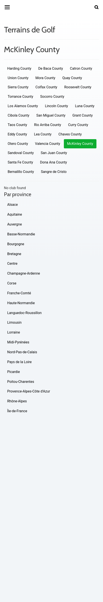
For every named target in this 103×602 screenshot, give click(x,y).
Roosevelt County (77, 87)
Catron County (81, 68)
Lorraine (13, 332)
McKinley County (80, 144)
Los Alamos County (23, 106)
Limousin (14, 322)
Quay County (72, 78)
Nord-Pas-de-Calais (22, 352)
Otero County (18, 144)
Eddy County (17, 134)
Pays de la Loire (19, 362)
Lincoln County (56, 106)
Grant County (82, 115)
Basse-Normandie (21, 234)
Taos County (17, 125)
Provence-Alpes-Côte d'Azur (28, 391)
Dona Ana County (53, 162)
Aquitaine (14, 214)
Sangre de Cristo (53, 172)
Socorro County (52, 96)
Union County (18, 78)
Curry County (78, 125)
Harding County (19, 68)
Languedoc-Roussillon (24, 313)
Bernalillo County (21, 172)
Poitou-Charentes (20, 382)
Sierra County (18, 87)
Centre (12, 263)
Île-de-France (17, 411)
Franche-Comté (19, 293)
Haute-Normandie (21, 303)
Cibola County (18, 115)
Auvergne (14, 224)
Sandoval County (21, 153)
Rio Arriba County (47, 125)
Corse (11, 283)
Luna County (84, 106)
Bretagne (14, 254)
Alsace (12, 204)
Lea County (43, 134)
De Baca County (50, 68)
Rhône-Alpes (17, 401)
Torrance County (20, 96)
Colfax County (46, 87)
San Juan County (54, 153)
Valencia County (47, 144)
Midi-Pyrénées (18, 342)
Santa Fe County (20, 162)
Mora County (45, 78)
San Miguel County (50, 115)
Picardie (13, 372)
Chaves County (70, 134)
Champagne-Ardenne (23, 273)
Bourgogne (15, 244)
